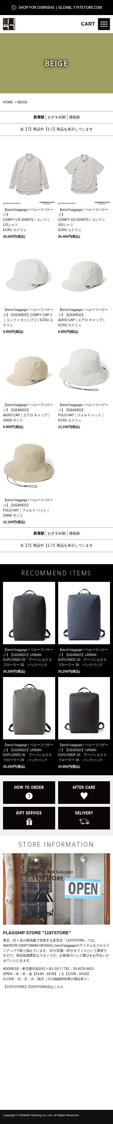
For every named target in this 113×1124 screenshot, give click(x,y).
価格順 (74, 117)
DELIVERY (84, 818)
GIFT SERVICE (29, 818)
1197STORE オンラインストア (9, 24)
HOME (8, 102)
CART (88, 24)
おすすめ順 (57, 117)
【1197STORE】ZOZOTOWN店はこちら (33, 986)
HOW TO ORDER (29, 792)
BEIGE (22, 102)
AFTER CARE (84, 792)
